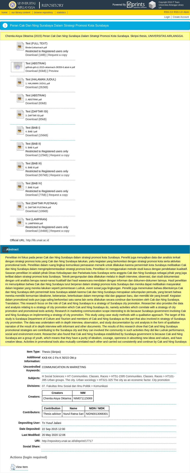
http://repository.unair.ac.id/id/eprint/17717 (67, 441)
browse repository (43, 12)
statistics (61, 12)
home (4, 12)
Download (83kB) (35, 71)
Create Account (181, 17)
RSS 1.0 (178, 12)
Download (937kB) (36, 175)
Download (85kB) (35, 119)
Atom (186, 12)
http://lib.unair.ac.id (37, 240)
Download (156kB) (36, 135)
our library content (20, 12)
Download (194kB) (36, 230)
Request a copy (57, 54)
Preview (54, 71)
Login (167, 17)
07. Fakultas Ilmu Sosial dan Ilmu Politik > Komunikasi (75, 386)
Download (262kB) (36, 87)
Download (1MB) (35, 54)
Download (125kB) (36, 155)
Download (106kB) (36, 211)
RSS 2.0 (168, 12)
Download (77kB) (35, 194)
